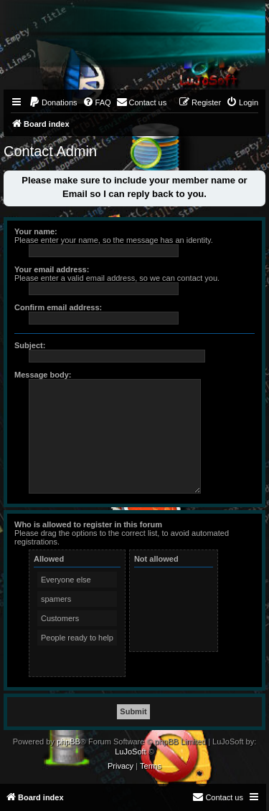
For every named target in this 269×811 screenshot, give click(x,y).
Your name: (35, 231)
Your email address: (51, 269)
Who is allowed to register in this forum (88, 524)
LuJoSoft (130, 751)
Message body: (42, 374)
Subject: (29, 345)
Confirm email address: (58, 307)
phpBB (68, 741)
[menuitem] (53, 102)
